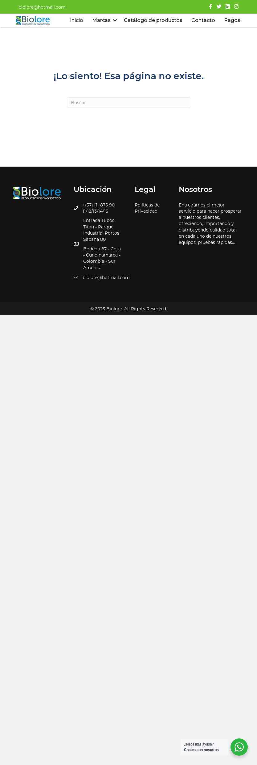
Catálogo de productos (153, 20)
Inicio (76, 20)
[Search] (128, 102)
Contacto (203, 20)
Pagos (232, 20)
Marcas (101, 20)
